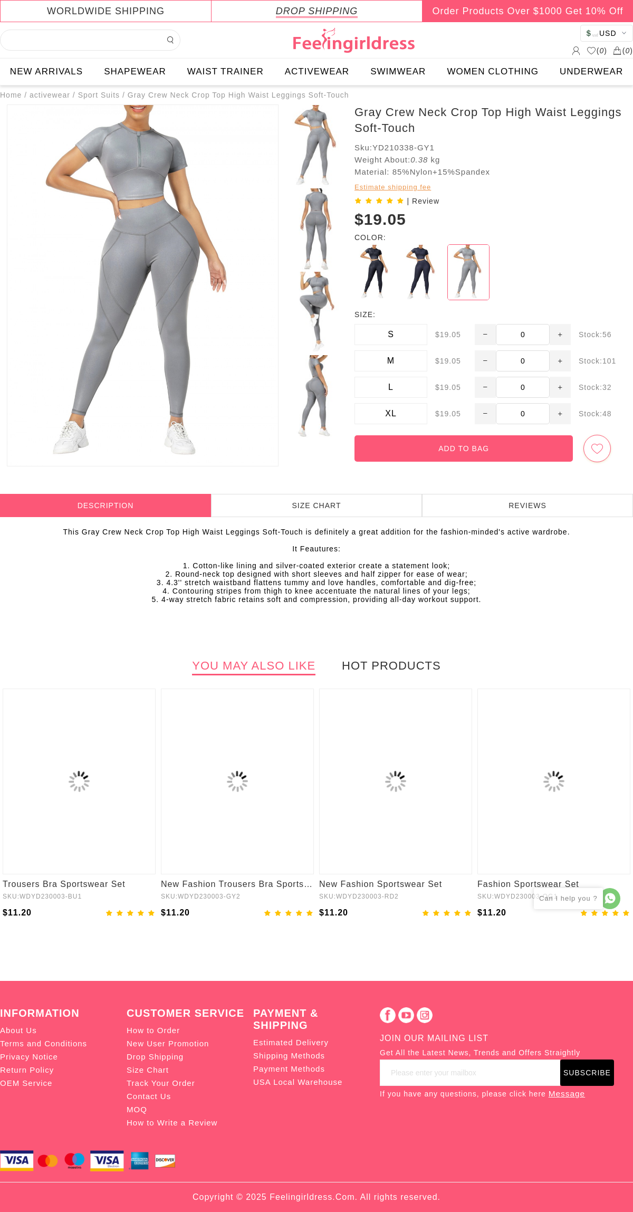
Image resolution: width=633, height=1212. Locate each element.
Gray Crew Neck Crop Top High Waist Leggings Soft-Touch (238, 95)
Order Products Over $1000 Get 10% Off (528, 11)
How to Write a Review (172, 1122)
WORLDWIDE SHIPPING (106, 11)
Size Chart (148, 1069)
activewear (50, 95)
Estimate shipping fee (392, 187)
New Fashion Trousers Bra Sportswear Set (237, 884)
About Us (18, 1030)
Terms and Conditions (43, 1043)
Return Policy (27, 1069)
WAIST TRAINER (225, 71)
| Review (423, 201)
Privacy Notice (29, 1056)
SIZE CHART (316, 505)
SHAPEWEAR (135, 71)
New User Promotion (168, 1043)
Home (11, 95)
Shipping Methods (289, 1055)
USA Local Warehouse (297, 1081)
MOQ (137, 1109)
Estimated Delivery (291, 1042)
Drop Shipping (155, 1056)
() (597, 50)
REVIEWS (527, 505)
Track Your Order (161, 1083)
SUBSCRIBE (587, 1072)
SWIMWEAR (398, 71)
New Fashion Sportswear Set (380, 884)
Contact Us (149, 1096)
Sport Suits (99, 95)
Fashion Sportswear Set (528, 884)
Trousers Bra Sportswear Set (64, 884)
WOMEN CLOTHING (493, 71)
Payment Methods (289, 1068)
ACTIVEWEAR (317, 71)
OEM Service (26, 1083)
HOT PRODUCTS (391, 665)
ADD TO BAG (463, 448)
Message (567, 1093)
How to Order (153, 1030)
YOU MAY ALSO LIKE (253, 665)
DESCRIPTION (106, 505)
